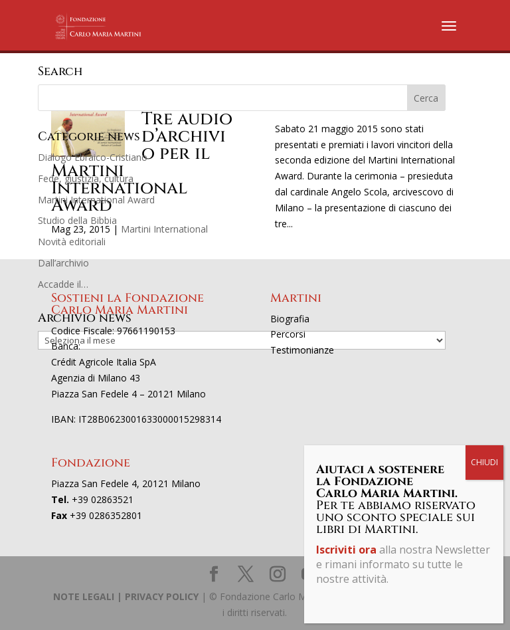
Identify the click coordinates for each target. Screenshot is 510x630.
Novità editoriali (72, 241)
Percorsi (287, 334)
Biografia (289, 318)
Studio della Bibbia (77, 220)
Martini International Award (96, 199)
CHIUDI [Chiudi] (484, 462)
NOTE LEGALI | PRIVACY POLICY (126, 596)
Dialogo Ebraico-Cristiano (92, 157)
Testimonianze (302, 350)
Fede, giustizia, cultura (85, 178)
